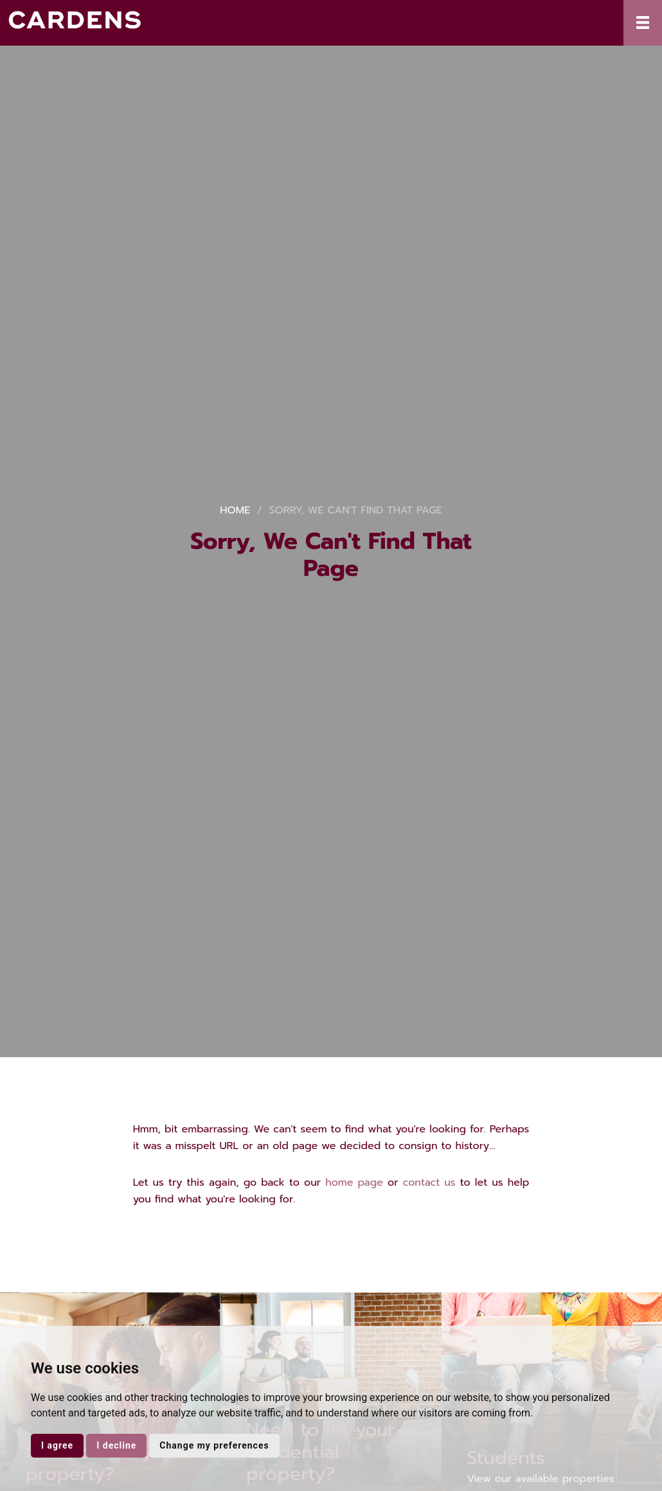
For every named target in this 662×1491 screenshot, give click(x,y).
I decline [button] (116, 1445)
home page (354, 1182)
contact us (429, 1182)
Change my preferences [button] (214, 1445)
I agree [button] (57, 1445)
